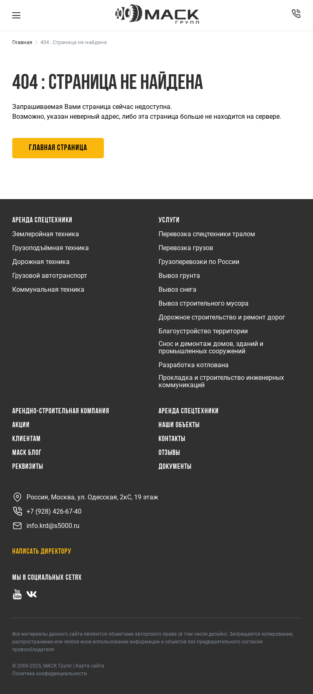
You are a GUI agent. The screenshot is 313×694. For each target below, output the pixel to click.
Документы (175, 467)
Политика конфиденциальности (49, 673)
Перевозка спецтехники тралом (207, 234)
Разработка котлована (194, 365)
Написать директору (41, 552)
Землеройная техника (45, 234)
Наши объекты (179, 425)
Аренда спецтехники (42, 220)
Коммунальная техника (48, 289)
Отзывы (169, 453)
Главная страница (58, 148)
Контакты (172, 439)
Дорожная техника (41, 262)
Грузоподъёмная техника (50, 248)
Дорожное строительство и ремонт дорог (222, 317)
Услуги (169, 220)
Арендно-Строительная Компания (60, 411)
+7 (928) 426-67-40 (47, 511)
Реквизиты (27, 467)
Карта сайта (89, 666)
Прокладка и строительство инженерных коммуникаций (221, 381)
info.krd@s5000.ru (45, 526)
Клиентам (26, 439)
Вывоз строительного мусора (204, 303)
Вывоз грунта (179, 275)
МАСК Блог (27, 453)
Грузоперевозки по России (199, 262)
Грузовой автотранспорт (49, 275)
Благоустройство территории (203, 331)
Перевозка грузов (186, 248)
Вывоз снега (177, 289)
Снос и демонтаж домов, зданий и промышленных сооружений (211, 347)
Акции (21, 425)
